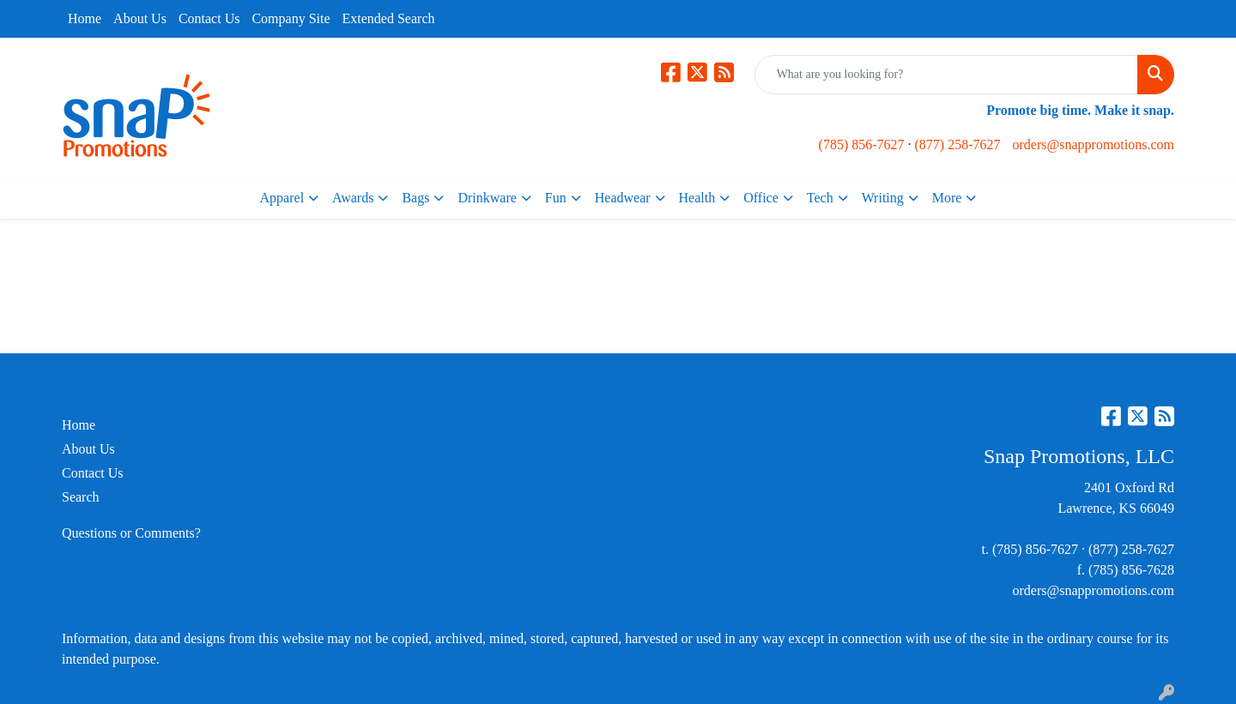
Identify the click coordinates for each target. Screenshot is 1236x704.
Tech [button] (820, 197)
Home (84, 18)
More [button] (947, 197)
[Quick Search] (946, 74)
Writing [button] (883, 197)
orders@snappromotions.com (1093, 144)
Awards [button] (352, 197)
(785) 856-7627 (862, 144)
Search (81, 497)
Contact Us (209, 18)
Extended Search (388, 18)
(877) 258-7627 (958, 144)
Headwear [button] (623, 197)
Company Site (290, 18)
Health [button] (697, 197)
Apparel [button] (282, 197)
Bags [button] (415, 197)
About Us (140, 18)
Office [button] (761, 197)
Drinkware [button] (486, 197)
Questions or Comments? (131, 533)
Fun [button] (555, 197)
